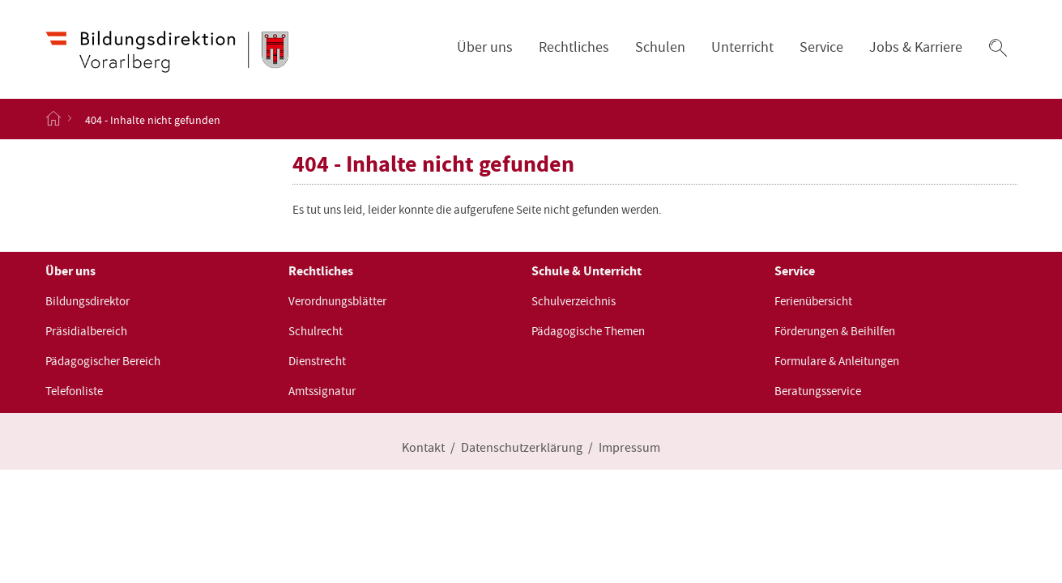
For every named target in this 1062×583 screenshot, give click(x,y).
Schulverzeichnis (573, 301)
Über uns (485, 47)
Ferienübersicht (813, 301)
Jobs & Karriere (915, 47)
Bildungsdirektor (87, 301)
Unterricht (742, 47)
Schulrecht (315, 331)
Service (821, 47)
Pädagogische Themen (588, 331)
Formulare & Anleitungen (836, 361)
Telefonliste (74, 391)
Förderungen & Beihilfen (834, 331)
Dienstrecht (317, 361)
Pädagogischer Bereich (102, 361)
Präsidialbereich (86, 331)
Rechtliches (574, 47)
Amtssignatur (322, 391)
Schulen (660, 47)
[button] (998, 48)
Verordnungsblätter (337, 301)
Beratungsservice (817, 391)
